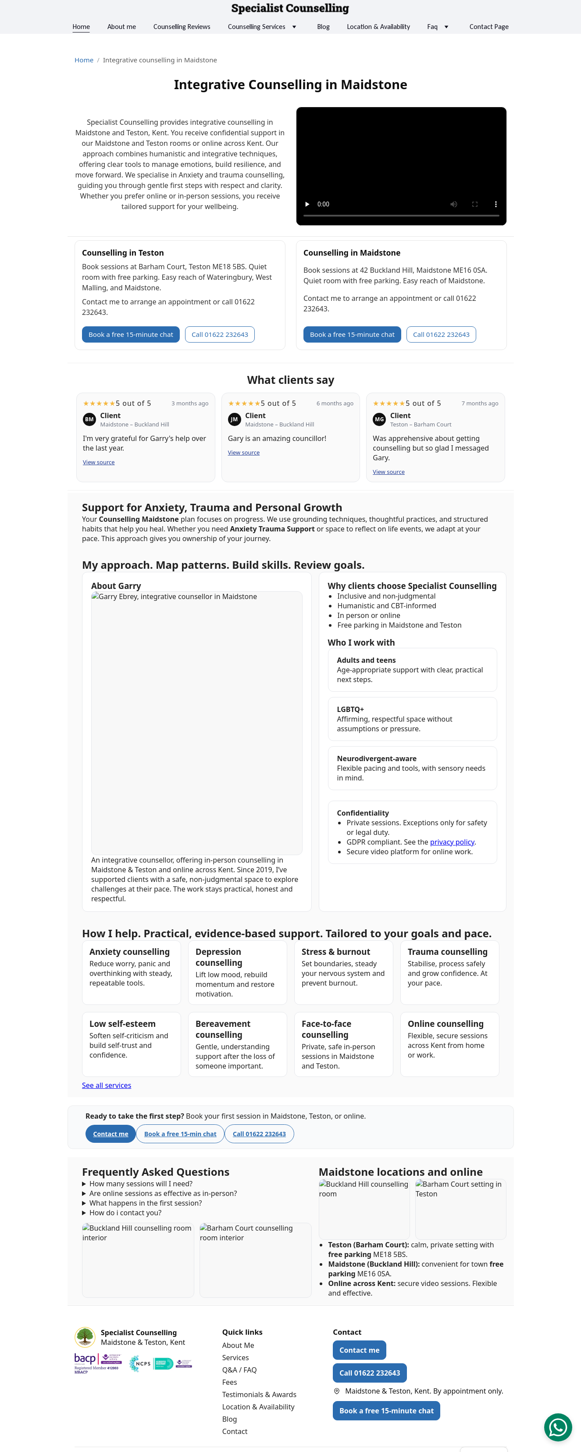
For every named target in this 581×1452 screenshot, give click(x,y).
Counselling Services (256, 26)
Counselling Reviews (181, 26)
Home (81, 26)
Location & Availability (378, 26)
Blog (323, 26)
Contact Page (489, 26)
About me (121, 26)
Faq (433, 26)
